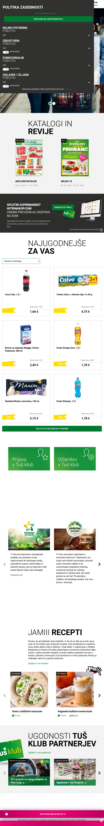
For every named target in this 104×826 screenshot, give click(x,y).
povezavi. (68, 89)
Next (99, 563)
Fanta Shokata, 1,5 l (66, 401)
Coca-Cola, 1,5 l (12, 294)
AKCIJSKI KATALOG (26, 181)
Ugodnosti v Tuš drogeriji (70, 782)
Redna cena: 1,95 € (36, 307)
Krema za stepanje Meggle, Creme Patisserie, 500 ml (22, 349)
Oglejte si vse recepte (38, 663)
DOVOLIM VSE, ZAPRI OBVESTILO (48, 19)
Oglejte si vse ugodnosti (39, 752)
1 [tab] (49, 103)
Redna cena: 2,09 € (87, 360)
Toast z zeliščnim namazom (27, 711)
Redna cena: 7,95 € (87, 307)
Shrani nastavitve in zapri (45, 13)
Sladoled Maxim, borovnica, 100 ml (22, 401)
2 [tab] (54, 103)
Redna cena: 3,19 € (36, 360)
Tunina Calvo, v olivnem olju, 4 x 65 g (74, 294)
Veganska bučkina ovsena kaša (75, 711)
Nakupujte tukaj (63, 207)
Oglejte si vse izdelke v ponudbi (52, 429)
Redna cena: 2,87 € (36, 413)
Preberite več (16, 575)
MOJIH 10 (66, 181)
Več (4, 35)
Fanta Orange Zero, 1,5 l (68, 348)
